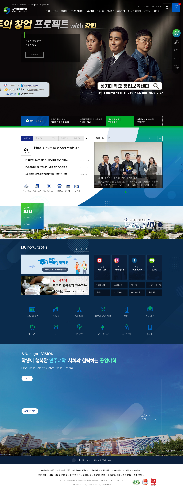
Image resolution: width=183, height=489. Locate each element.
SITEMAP (146, 6)
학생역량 (31, 5)
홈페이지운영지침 (48, 470)
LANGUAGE (155, 6)
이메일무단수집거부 (80, 470)
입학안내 (15, 5)
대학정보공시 (139, 475)
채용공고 (137, 470)
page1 (126, 192)
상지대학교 (15, 10)
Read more (34, 55)
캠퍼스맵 (27, 218)
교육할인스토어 (100, 475)
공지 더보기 (86, 138)
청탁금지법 (41, 475)
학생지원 (38, 5)
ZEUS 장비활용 (114, 475)
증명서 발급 (127, 475)
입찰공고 (127, 470)
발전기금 (46, 5)
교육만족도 (117, 470)
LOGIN (139, 6)
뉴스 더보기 (160, 138)
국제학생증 (87, 475)
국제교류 (23, 5)
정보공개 (94, 470)
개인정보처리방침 (64, 470)
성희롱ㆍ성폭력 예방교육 (58, 475)
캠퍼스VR (27, 224)
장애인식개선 (75, 475)
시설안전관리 (105, 470)
